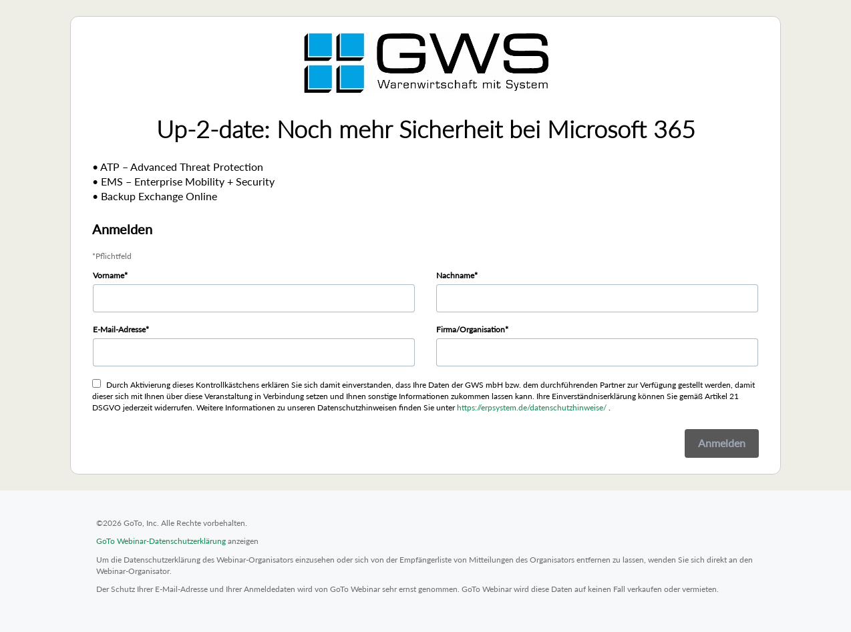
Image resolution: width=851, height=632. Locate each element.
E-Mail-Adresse (119, 329)
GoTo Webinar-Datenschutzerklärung (161, 541)
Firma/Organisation (470, 329)
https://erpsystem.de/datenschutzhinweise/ (532, 407)
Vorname (108, 275)
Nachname (455, 275)
